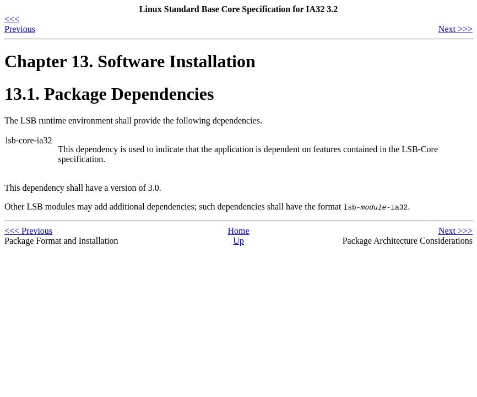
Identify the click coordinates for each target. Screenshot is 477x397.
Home (238, 230)
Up (238, 240)
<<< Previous (19, 24)
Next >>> (455, 29)
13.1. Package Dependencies (109, 94)
